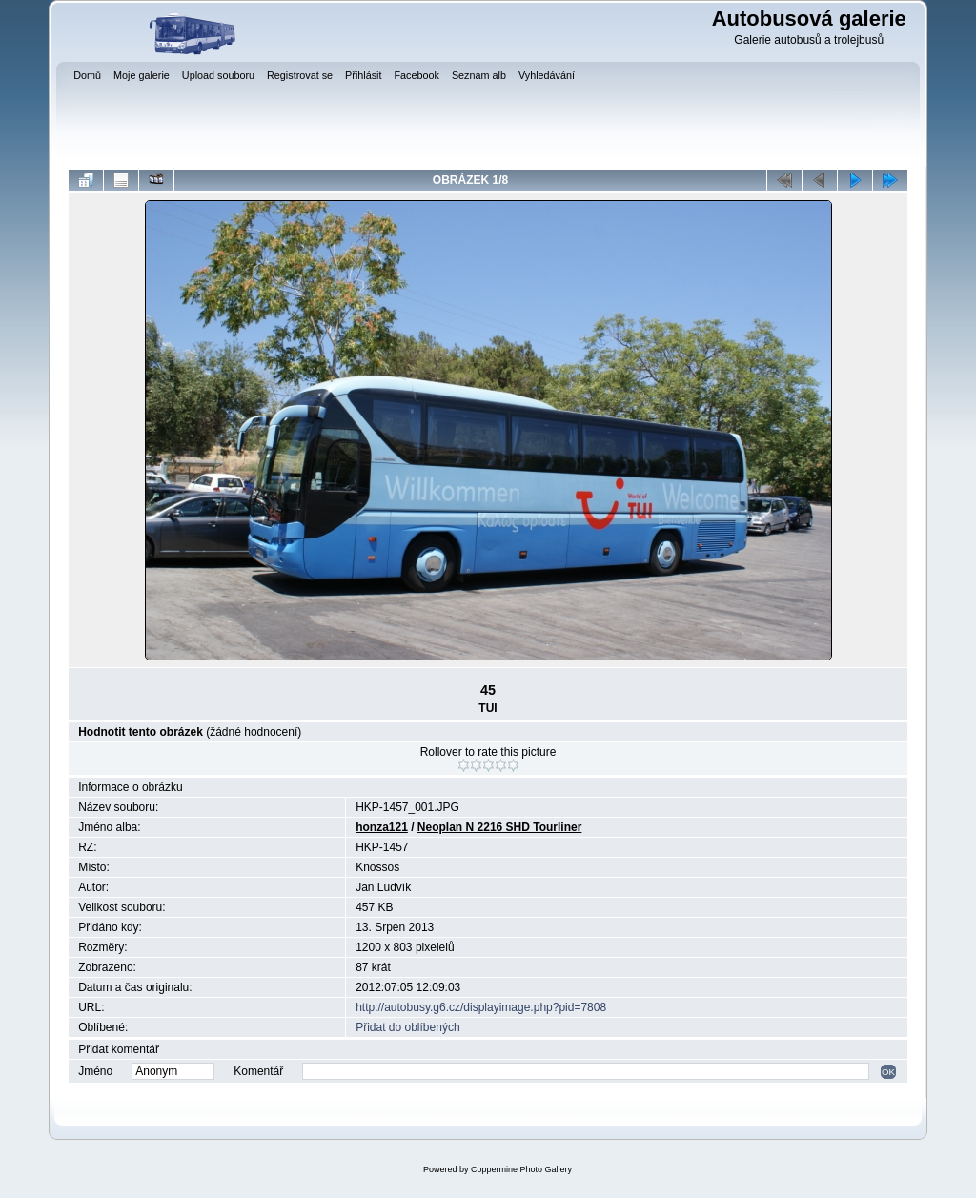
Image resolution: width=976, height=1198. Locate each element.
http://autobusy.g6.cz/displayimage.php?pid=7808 (481, 1007)
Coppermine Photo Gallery (521, 1169)
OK (888, 1071)
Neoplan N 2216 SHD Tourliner (499, 827)
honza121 (382, 827)
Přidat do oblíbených (407, 1027)
